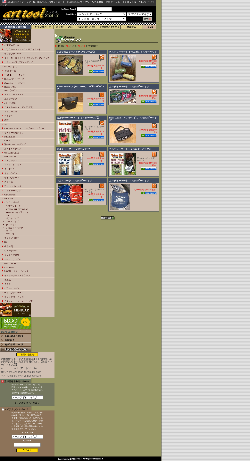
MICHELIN (9, 137)
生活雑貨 (8, 246)
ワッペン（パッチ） (14, 186)
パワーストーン (11, 288)
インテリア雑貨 (11, 255)
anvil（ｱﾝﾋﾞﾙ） (11, 90)
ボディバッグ (12, 218)
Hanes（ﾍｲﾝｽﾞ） (12, 87)
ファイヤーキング (12, 190)
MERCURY (9, 198)
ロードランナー (11, 169)
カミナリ (8, 116)
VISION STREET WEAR (17, 209)
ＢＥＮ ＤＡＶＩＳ (14, 94)
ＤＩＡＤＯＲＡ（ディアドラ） (19, 107)
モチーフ (10, 234)
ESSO (7, 140)
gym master (9, 267)
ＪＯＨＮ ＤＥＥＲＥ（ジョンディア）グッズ (26, 58)
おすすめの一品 (11, 45)
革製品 (7, 279)
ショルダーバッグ (14, 228)
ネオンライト (10, 173)
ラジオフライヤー (12, 53)
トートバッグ (12, 221)
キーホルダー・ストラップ (17, 275)
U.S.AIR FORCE (11, 153)
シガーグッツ (10, 250)
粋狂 (6, 120)
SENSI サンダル (12, 259)
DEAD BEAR (10, 263)
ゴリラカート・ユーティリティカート (22, 49)
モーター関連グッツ (14, 132)
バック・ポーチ (11, 202)
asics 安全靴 (9, 103)
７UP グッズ (10, 71)
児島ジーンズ (10, 99)
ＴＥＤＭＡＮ (10, 111)
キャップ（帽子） (12, 238)
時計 (6, 242)
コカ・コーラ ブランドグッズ (18, 62)
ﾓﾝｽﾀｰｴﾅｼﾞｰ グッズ (14, 75)
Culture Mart (9, 194)
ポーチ (9, 231)
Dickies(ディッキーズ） (15, 79)
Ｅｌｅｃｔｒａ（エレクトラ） (19, 301)
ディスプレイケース (14, 292)
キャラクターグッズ (14, 297)
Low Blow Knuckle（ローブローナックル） (24, 128)
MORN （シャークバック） (17, 271)
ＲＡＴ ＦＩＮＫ (12, 165)
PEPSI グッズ (10, 66)
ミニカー (8, 284)
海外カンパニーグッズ (15, 144)
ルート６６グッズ (12, 148)
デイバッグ (11, 224)
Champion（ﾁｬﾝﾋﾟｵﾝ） (15, 83)
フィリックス (10, 160)
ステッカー (9, 182)
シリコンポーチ (13, 206)
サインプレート (11, 177)
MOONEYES (10, 156)
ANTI (6, 124)
